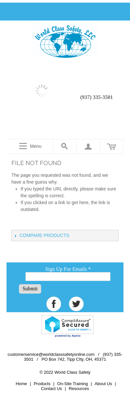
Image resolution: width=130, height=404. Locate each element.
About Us (103, 383)
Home (21, 383)
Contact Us (51, 388)
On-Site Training (72, 383)
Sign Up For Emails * (68, 269)
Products (42, 383)
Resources (79, 388)
